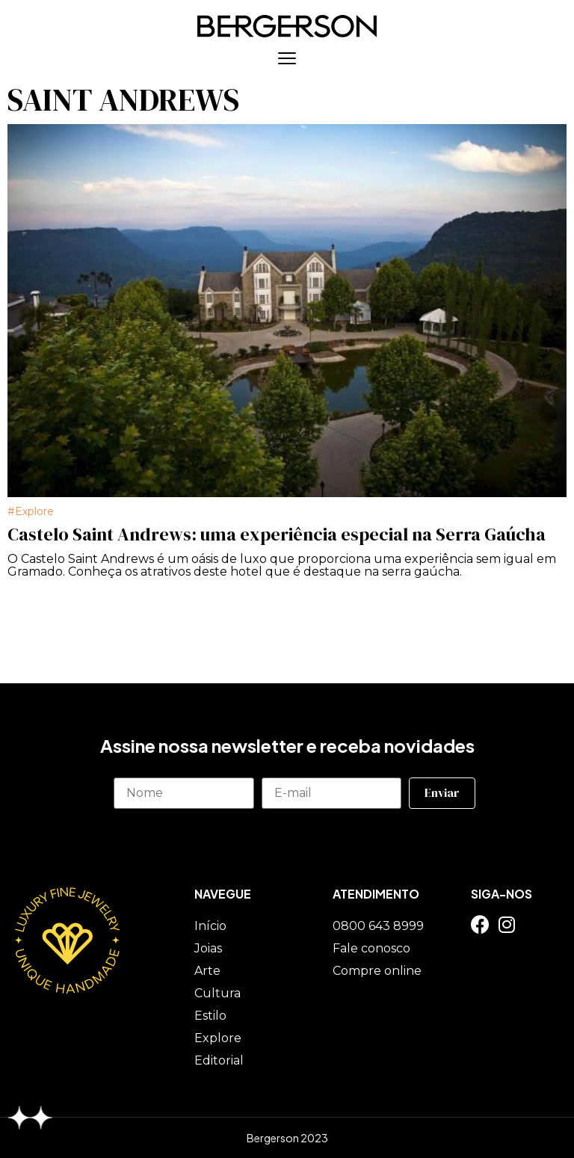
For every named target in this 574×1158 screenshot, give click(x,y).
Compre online (377, 971)
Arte (207, 971)
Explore (34, 511)
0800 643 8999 (378, 926)
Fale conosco (371, 948)
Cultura (217, 993)
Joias (208, 948)
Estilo (210, 1015)
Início (210, 926)
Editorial (219, 1060)
